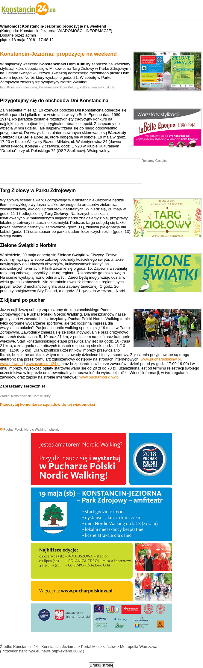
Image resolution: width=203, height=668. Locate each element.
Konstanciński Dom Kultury (58, 87)
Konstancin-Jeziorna (22, 87)
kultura (85, 87)
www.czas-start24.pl (43, 363)
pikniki (110, 87)
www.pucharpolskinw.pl (161, 359)
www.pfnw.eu (11, 363)
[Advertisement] (70, 173)
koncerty (98, 87)
